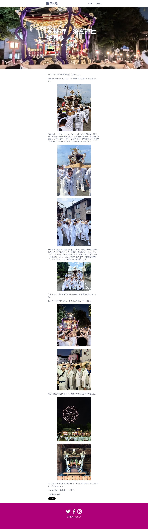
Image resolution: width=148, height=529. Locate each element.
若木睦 (53, 3)
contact (98, 3)
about (90, 3)
